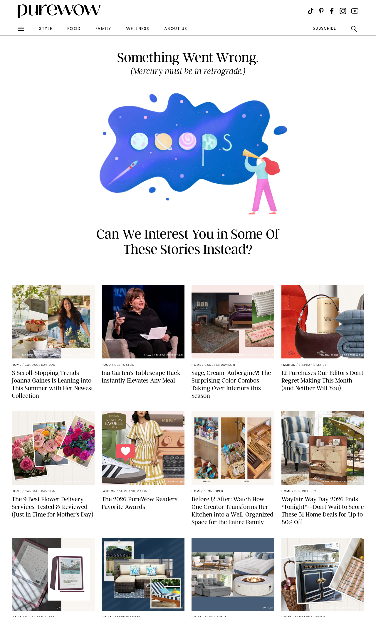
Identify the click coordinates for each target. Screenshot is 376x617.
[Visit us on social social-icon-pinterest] (321, 11)
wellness (138, 29)
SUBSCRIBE (324, 28)
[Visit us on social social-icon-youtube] (354, 11)
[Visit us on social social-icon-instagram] (343, 11)
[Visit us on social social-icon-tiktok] (311, 11)
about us (175, 29)
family (103, 29)
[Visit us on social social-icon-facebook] (332, 11)
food (74, 29)
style (46, 29)
